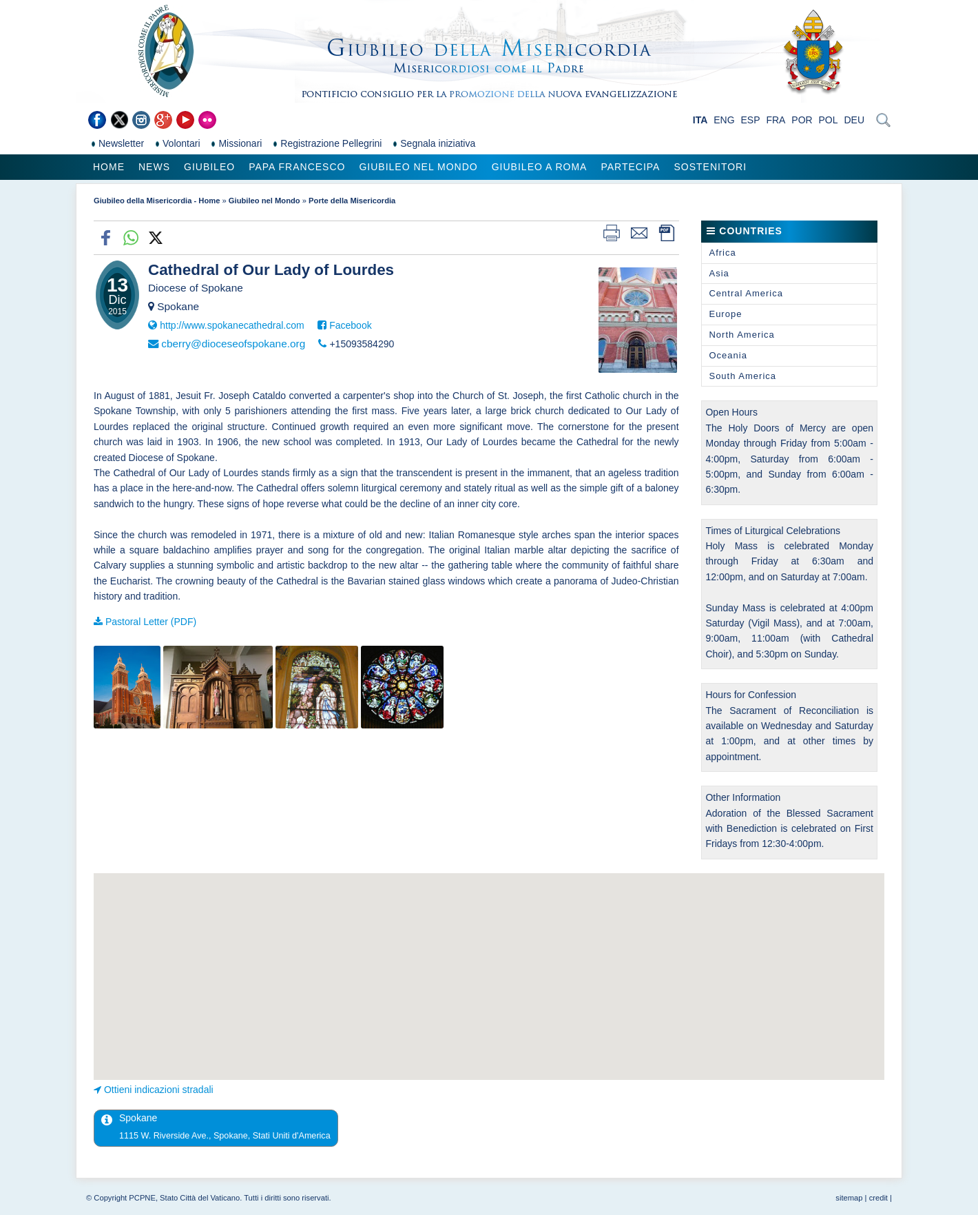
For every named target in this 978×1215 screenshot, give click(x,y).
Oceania (728, 355)
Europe (725, 314)
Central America (745, 293)
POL (828, 119)
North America (741, 334)
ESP (750, 119)
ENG (724, 119)
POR (801, 119)
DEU (854, 119)
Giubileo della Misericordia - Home (157, 200)
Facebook (350, 325)
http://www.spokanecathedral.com (232, 325)
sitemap (848, 1198)
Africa (722, 252)
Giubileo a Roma (539, 166)
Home (109, 166)
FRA (775, 119)
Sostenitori (710, 166)
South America (742, 376)
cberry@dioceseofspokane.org (233, 343)
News (154, 166)
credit (878, 1198)
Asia (719, 273)
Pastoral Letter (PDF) (150, 621)
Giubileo (209, 166)
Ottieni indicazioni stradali (159, 1089)
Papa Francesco (297, 166)
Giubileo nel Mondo (418, 166)
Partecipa (630, 166)
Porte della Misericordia (352, 200)
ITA (700, 119)
